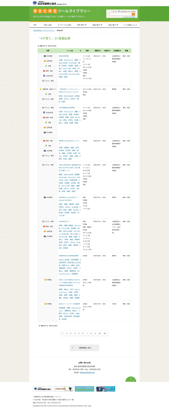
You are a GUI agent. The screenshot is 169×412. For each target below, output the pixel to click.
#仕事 (75, 153)
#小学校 (69, 153)
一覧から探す (47, 25)
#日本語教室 (75, 259)
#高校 (71, 156)
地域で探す (96, 25)
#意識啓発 (74, 273)
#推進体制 (62, 268)
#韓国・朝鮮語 (68, 225)
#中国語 (70, 65)
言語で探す (112, 25)
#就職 (60, 98)
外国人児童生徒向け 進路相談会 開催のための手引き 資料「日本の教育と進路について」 (70, 167)
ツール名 (70, 50)
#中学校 (67, 150)
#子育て (72, 98)
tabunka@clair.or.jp (87, 372)
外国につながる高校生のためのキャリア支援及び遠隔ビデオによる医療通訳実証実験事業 (69, 282)
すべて (114, 11)
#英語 (65, 77)
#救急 (71, 239)
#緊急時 (71, 204)
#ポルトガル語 (68, 96)
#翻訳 (76, 60)
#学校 (76, 156)
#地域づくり (65, 265)
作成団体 (116, 50)
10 (100, 333)
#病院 (71, 297)
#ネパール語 (74, 234)
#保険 (70, 114)
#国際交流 (73, 271)
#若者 (60, 96)
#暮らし (70, 71)
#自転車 (75, 245)
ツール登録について (130, 25)
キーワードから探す (64, 25)
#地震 (70, 245)
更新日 (97, 50)
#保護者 (66, 147)
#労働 (60, 60)
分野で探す (80, 25)
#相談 (76, 65)
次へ (105, 333)
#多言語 (65, 248)
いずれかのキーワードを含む (127, 11)
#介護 (65, 159)
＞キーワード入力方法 (129, 16)
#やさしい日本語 (64, 259)
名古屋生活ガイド (64, 221)
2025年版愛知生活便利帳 (67, 107)
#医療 (60, 77)
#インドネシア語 (74, 74)
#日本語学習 (73, 180)
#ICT (71, 289)
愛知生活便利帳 (64, 56)
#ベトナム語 (72, 63)
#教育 (76, 71)
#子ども (66, 98)
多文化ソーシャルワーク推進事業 (69, 304)
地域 (126, 50)
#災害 (74, 68)
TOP (34, 25)
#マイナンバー (68, 60)
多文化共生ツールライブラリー (44, 30)
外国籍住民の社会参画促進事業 (68, 255)
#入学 (77, 147)
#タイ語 (75, 209)
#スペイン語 (67, 68)
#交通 (65, 71)
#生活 (72, 117)
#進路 (63, 153)
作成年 (106, 50)
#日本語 (64, 65)
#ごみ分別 (75, 207)
